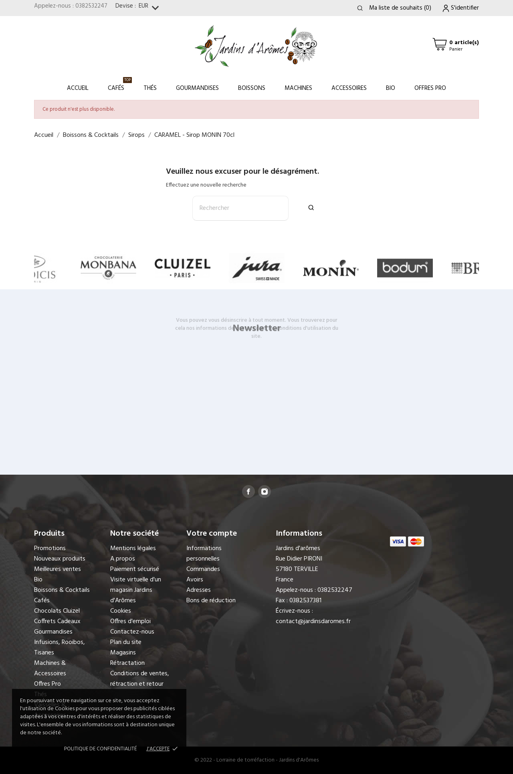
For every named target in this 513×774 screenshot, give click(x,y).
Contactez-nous (132, 632)
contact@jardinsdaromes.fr (313, 621)
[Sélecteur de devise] (150, 8)
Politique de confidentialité (100, 749)
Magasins (123, 653)
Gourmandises (197, 88)
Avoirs (194, 580)
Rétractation (127, 663)
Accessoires (349, 88)
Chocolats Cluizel (57, 611)
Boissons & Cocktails (62, 590)
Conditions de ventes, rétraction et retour (139, 678)
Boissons (251, 88)
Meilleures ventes (57, 569)
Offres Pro (430, 88)
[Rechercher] (240, 208)
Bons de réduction (211, 600)
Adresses (198, 590)
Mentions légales (133, 548)
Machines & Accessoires (50, 668)
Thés (150, 88)
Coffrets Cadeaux (57, 621)
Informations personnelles (204, 553)
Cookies (120, 611)
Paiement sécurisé (134, 569)
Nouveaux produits (59, 559)
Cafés (120, 85)
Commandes (203, 569)
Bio (390, 88)
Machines (298, 88)
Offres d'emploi (130, 621)
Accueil (78, 88)
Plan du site (125, 642)
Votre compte (211, 533)
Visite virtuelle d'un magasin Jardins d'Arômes (135, 590)
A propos (122, 559)
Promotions (50, 548)
